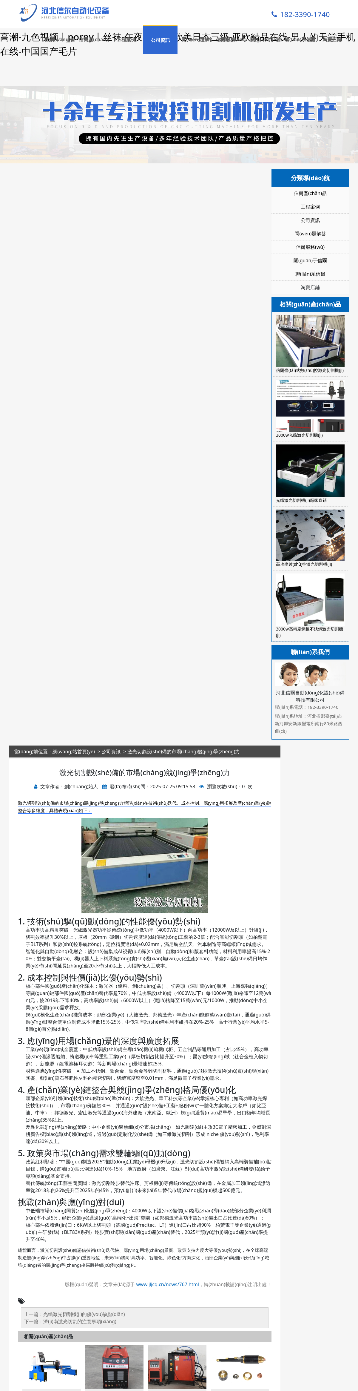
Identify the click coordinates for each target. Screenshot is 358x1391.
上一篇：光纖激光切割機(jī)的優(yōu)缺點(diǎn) (74, 1328)
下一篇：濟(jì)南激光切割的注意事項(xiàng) (70, 1335)
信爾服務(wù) (231, 39)
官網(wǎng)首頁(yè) (59, 39)
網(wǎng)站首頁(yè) (74, 766)
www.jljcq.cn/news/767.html (167, 1298)
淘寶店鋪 (332, 39)
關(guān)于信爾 (265, 39)
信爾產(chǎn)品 (94, 39)
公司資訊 (160, 40)
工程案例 (126, 39)
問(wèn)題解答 (197, 39)
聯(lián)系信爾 (300, 39)
